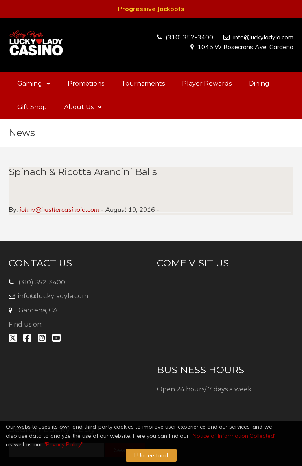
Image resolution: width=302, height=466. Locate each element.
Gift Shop (32, 107)
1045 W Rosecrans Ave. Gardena (245, 47)
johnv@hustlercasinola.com (59, 209)
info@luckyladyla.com (263, 37)
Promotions (86, 83)
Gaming (33, 83)
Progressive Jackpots (151, 9)
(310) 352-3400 (189, 37)
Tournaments (143, 83)
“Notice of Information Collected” (233, 435)
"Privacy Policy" (63, 444)
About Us (83, 107)
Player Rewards (207, 83)
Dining (259, 83)
